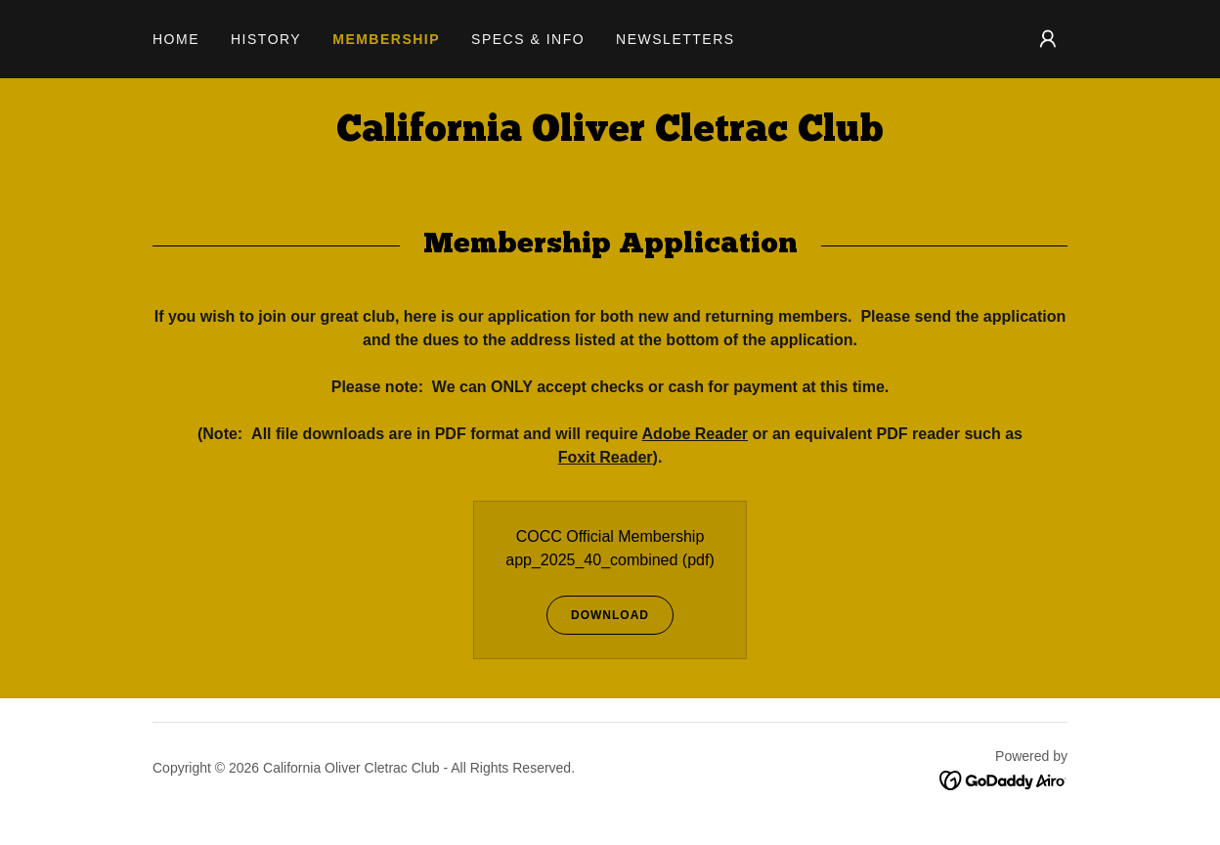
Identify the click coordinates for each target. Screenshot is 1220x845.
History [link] (266, 39)
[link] (610, 135)
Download (597, 615)
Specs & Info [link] (528, 39)
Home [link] (175, 39)
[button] (1048, 39)
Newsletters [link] (675, 39)
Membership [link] (386, 39)
